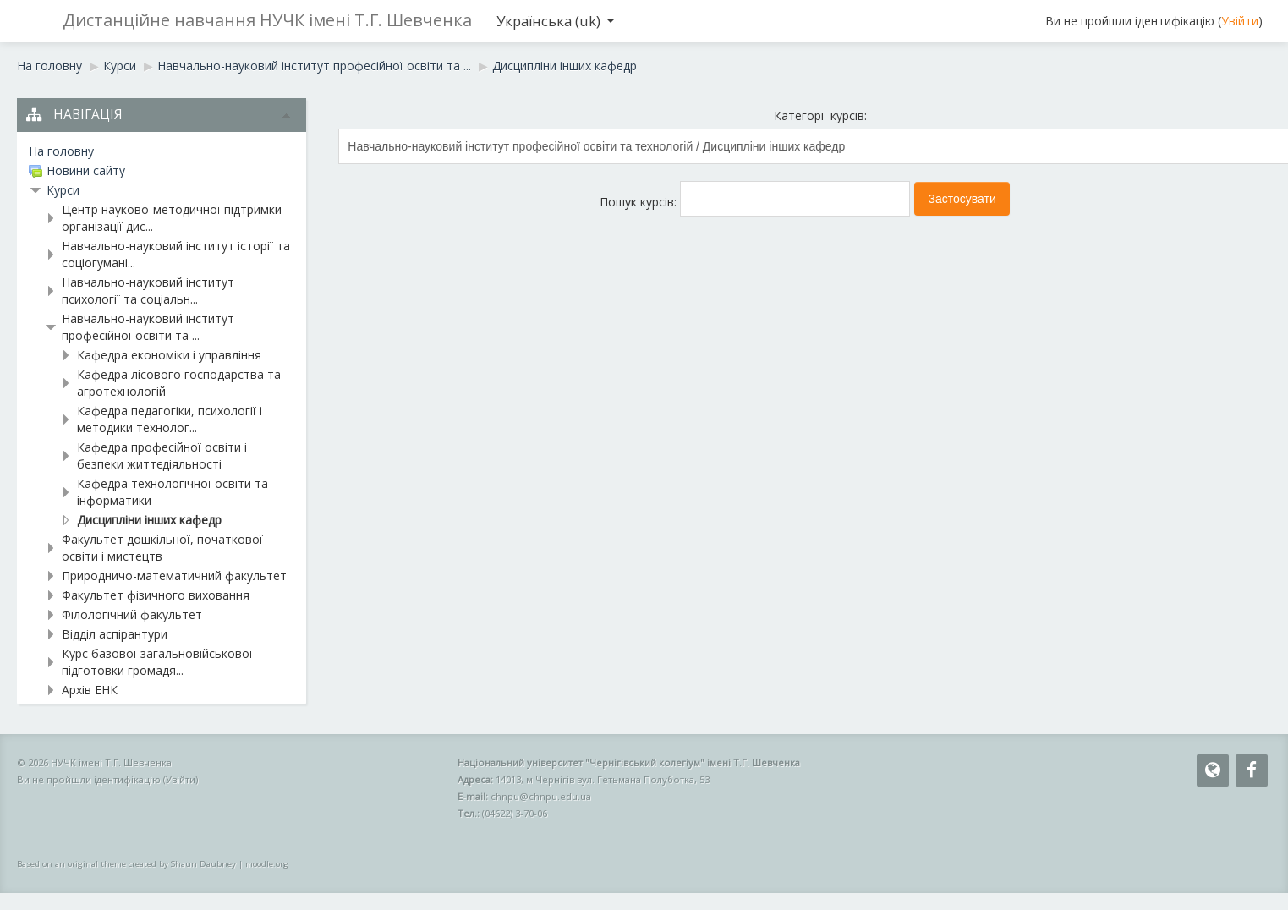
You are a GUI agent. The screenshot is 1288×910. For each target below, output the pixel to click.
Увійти (1239, 21)
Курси (63, 190)
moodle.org (266, 863)
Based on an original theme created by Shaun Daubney (126, 863)
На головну (61, 151)
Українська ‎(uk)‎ (555, 20)
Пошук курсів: (640, 202)
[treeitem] (161, 151)
